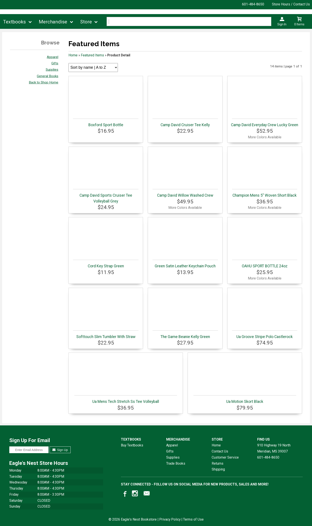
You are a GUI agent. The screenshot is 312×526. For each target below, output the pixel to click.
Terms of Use (193, 519)
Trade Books (175, 463)
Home (73, 55)
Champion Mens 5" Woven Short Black (264, 193)
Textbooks (14, 22)
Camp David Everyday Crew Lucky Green (264, 123)
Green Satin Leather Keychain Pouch (185, 264)
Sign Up (60, 450)
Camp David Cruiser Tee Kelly (185, 123)
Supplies (52, 70)
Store (86, 22)
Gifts (54, 63)
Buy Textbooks (132, 445)
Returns (217, 463)
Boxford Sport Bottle (105, 123)
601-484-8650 (253, 4)
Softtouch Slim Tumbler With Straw (105, 334)
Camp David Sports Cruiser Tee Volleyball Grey (105, 196)
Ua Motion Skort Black (244, 399)
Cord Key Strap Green (105, 264)
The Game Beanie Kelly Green (185, 334)
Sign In (281, 24)
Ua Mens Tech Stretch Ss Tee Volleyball (125, 399)
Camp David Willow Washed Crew (185, 193)
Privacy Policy (169, 519)
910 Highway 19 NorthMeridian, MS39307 (274, 448)
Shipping (218, 469)
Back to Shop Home (43, 82)
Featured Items (92, 55)
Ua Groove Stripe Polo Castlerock (264, 334)
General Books (47, 76)
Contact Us (220, 451)
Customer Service (225, 457)
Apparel (52, 57)
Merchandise (53, 22)
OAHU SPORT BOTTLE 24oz (264, 264)
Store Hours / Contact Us (291, 4)
